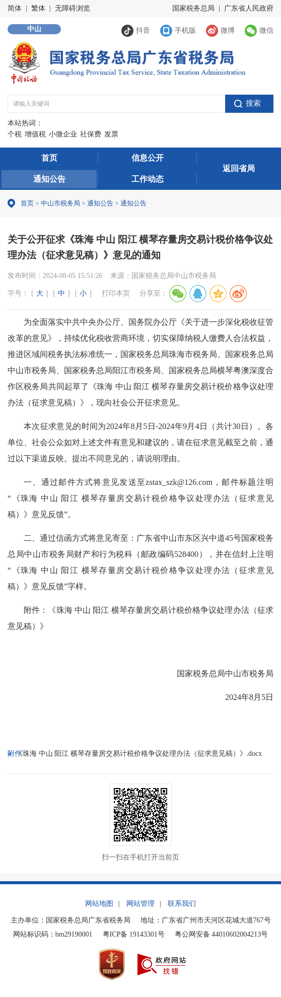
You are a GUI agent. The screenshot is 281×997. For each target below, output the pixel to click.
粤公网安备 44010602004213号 (221, 934)
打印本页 (116, 293)
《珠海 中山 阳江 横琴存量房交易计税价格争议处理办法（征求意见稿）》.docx (139, 753)
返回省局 (239, 168)
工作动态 (147, 179)
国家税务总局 (193, 8)
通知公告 (49, 179)
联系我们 (182, 903)
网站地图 (99, 903)
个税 (15, 134)
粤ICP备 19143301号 (134, 934)
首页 (49, 158)
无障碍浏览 (72, 8)
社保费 (90, 134)
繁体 (38, 8)
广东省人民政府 (248, 8)
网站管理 (140, 903)
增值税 (35, 134)
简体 (15, 8)
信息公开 (147, 158)
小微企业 (63, 134)
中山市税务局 (60, 203)
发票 (111, 134)
